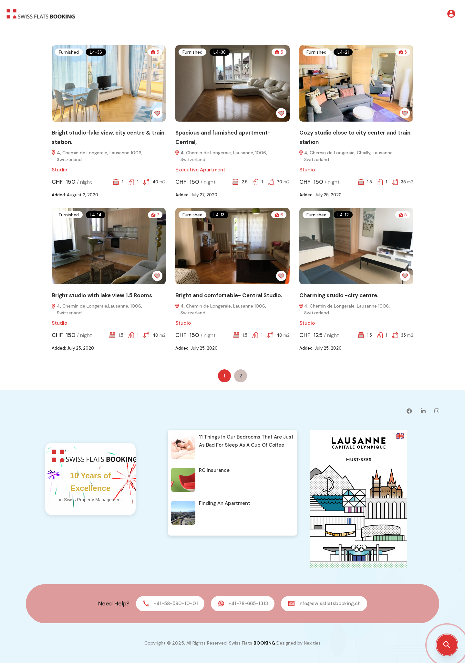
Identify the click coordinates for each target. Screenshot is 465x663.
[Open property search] (447, 645)
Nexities (312, 643)
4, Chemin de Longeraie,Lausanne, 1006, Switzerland (97, 309)
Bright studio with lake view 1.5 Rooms (102, 295)
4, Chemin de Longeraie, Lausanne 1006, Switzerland (97, 156)
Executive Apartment (200, 170)
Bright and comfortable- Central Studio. (228, 295)
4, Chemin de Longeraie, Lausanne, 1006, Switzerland (221, 156)
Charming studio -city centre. (338, 295)
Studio (59, 170)
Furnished (69, 52)
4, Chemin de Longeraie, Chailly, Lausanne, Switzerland (346, 156)
